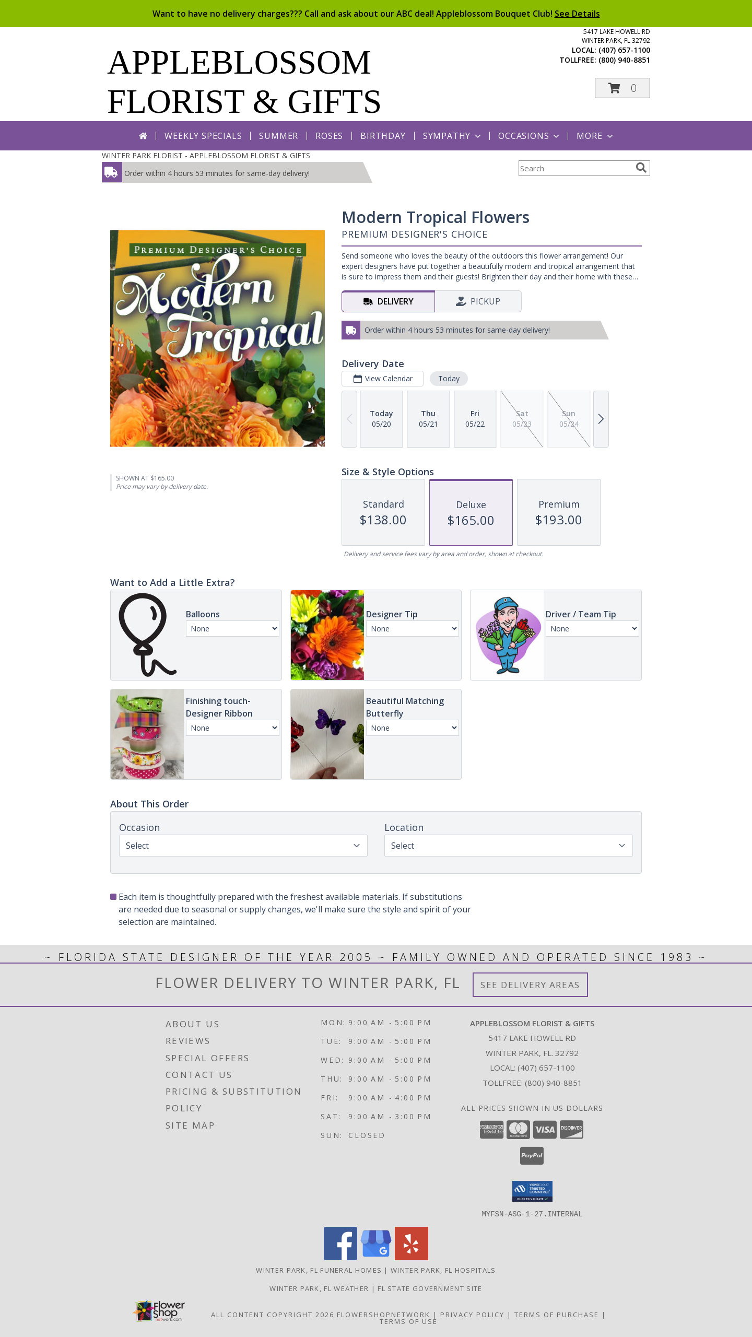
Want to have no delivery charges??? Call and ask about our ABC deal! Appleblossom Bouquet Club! (376, 13)
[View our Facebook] (340, 1257)
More (596, 136)
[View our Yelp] (411, 1257)
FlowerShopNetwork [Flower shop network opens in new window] (383, 1314)
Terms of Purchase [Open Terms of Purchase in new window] (556, 1314)
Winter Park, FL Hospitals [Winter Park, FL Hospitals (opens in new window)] (443, 1269)
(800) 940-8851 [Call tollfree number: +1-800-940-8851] (624, 60)
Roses (329, 136)
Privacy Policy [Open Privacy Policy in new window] (472, 1314)
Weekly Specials (203, 136)
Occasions (529, 136)
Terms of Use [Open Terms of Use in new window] (409, 1321)
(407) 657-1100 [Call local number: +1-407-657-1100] (624, 50)
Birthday (382, 136)
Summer (278, 136)
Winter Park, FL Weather (319, 1288)
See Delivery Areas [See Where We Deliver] (530, 985)
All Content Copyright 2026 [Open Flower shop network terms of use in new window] (272, 1314)
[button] (622, 88)
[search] (641, 167)
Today (449, 378)
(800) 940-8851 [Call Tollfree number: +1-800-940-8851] (553, 1082)
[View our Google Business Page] (376, 1257)
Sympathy (453, 136)
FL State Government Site (430, 1288)
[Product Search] (575, 168)
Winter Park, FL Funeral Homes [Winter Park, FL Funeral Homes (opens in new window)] (319, 1269)
